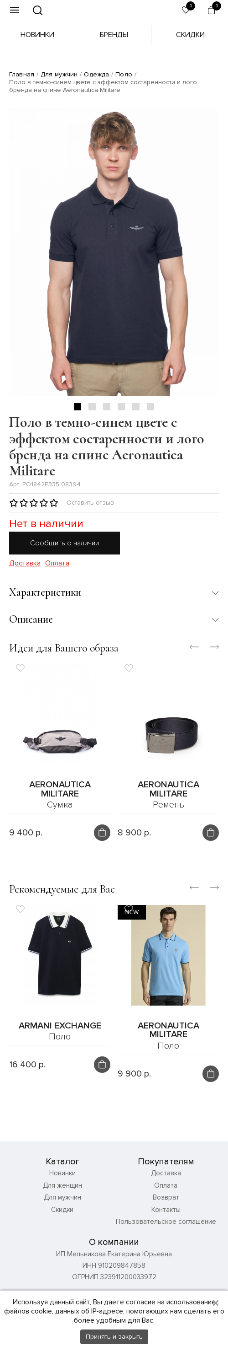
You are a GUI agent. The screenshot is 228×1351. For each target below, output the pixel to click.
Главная (21, 74)
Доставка (25, 563)
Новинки (37, 34)
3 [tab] (106, 406)
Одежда (96, 74)
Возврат (166, 1198)
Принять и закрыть (114, 1336)
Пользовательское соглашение (166, 1222)
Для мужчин (59, 74)
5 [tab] (136, 406)
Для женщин (62, 1185)
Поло (123, 74)
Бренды (114, 34)
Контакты (166, 1210)
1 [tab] (77, 406)
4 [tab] (121, 406)
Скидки (190, 34)
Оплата (57, 563)
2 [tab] (92, 406)
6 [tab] (150, 406)
